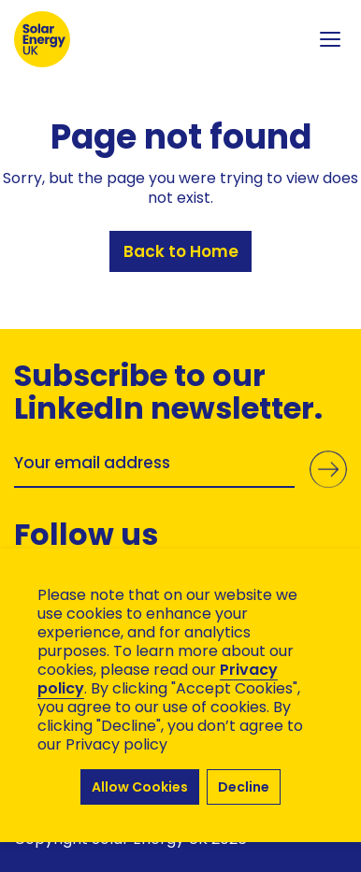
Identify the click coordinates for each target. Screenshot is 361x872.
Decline (243, 787)
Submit (328, 469)
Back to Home (180, 251)
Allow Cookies (140, 787)
